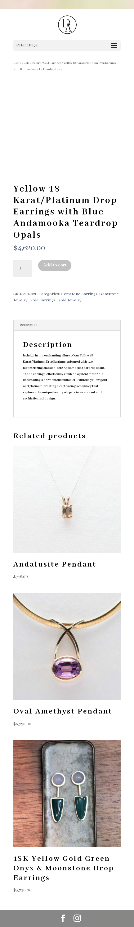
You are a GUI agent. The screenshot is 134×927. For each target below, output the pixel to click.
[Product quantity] (22, 268)
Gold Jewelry (32, 63)
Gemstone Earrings (79, 294)
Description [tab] (29, 325)
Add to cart (54, 265)
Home (17, 63)
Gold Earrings (52, 63)
